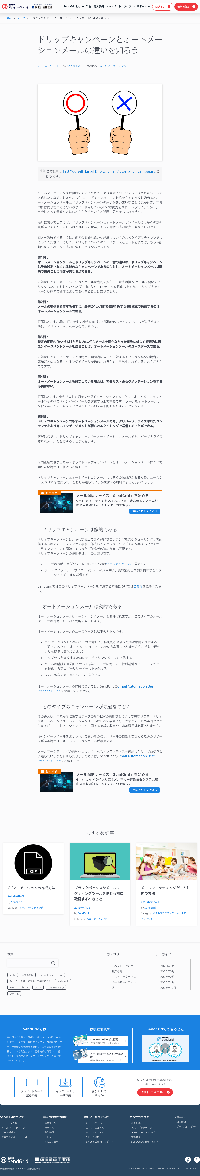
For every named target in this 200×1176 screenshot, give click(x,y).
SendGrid (73, 66)
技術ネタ (136, 1137)
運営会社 (181, 1117)
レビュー (49, 1137)
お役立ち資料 (51, 1141)
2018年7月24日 (150, 902)
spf (61, 974)
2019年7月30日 (48, 66)
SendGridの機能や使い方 (145, 1141)
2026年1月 (167, 982)
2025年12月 (168, 988)
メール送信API (9, 1132)
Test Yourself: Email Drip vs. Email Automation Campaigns (109, 171)
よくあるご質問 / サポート (99, 1141)
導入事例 (99, 6)
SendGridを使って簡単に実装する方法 (30, 981)
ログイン (160, 6)
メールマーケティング (113, 66)
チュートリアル (93, 1123)
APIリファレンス (94, 1132)
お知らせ (117, 971)
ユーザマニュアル (94, 1127)
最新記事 (136, 1123)
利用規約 (181, 1122)
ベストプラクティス (96, 918)
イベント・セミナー (124, 966)
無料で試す (183, 6)
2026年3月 (167, 971)
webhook (63, 981)
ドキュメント (113, 6)
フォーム (14, 993)
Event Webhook (19, 987)
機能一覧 (49, 1127)
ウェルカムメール (118, 564)
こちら (138, 586)
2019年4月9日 (82, 907)
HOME (8, 18)
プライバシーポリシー (188, 1126)
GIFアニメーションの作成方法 (31, 887)
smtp (13, 974)
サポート (142, 6)
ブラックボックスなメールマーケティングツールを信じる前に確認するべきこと (98, 893)
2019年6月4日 (16, 896)
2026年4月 (167, 966)
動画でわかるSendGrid (14, 1137)
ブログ (127, 6)
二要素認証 (28, 974)
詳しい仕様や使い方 (98, 1117)
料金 (88, 6)
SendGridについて (13, 1117)
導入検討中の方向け (55, 1117)
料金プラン (50, 1123)
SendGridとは (72, 6)
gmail (38, 987)
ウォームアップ (56, 987)
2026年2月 (167, 977)
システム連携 (92, 1137)
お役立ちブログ (144, 1117)
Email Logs (46, 974)
